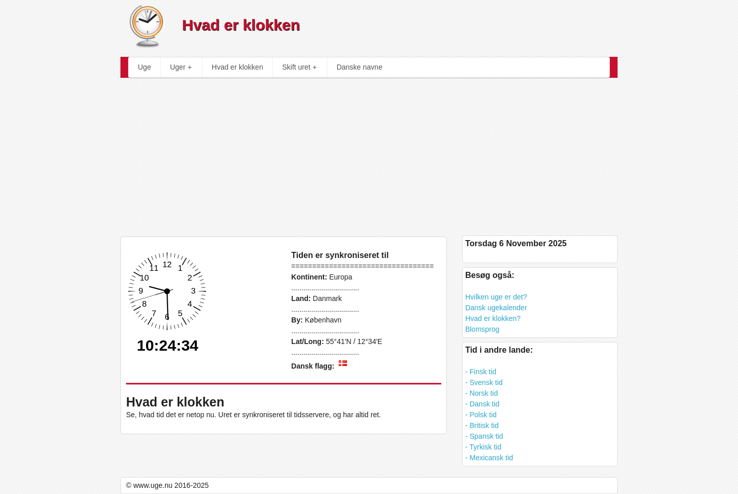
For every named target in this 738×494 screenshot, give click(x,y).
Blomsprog (482, 329)
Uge (144, 67)
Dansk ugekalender (496, 308)
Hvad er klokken (237, 67)
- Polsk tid (481, 415)
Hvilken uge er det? (496, 297)
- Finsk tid (481, 372)
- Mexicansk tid (489, 458)
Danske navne (360, 67)
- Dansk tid (482, 404)
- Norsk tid (481, 393)
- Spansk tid (484, 436)
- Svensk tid (484, 382)
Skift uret (299, 67)
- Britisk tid (482, 425)
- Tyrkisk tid (483, 447)
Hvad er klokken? (493, 318)
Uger (181, 67)
